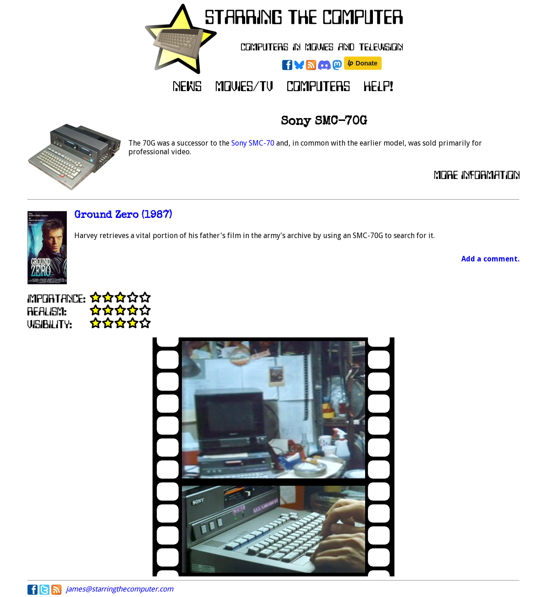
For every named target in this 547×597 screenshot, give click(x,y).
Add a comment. (490, 259)
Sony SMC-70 (252, 143)
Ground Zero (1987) (123, 216)
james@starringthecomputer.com (119, 589)
